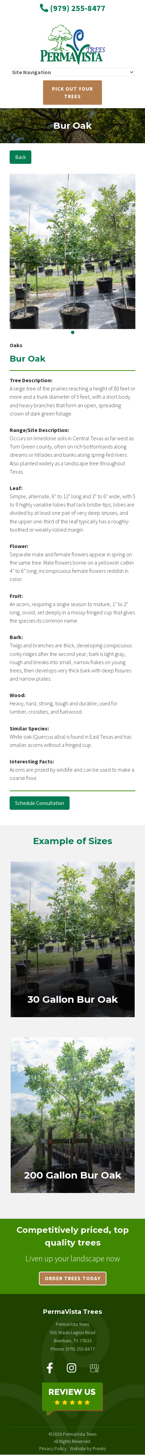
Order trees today (73, 1278)
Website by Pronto (88, 1448)
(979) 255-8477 (72, 8)
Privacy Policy (52, 1448)
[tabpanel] (72, 251)
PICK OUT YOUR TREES (72, 92)
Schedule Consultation (39, 803)
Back (20, 157)
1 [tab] (72, 332)
